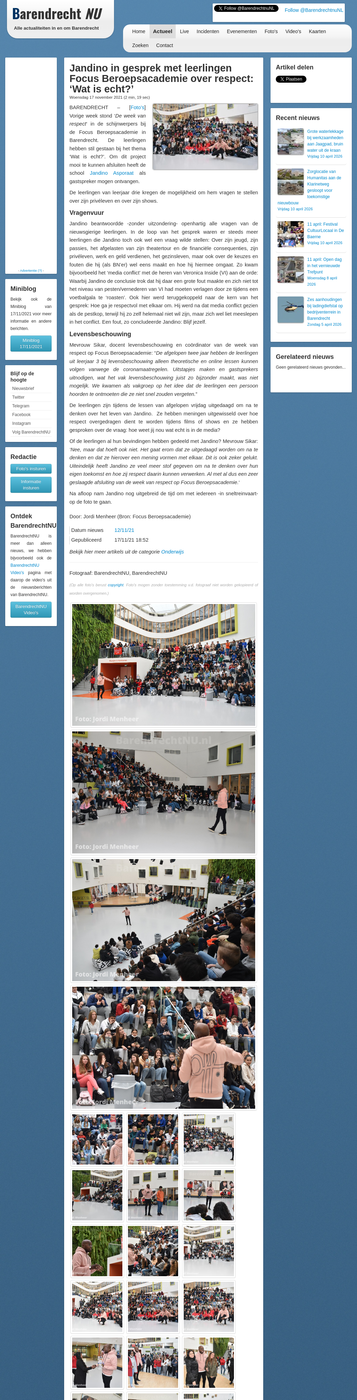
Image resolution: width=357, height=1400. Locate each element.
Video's (293, 31)
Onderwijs (172, 552)
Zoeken (140, 45)
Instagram (21, 423)
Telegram (20, 406)
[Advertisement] (31, 163)
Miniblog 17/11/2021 (31, 343)
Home (138, 31)
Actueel (163, 31)
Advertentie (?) (31, 270)
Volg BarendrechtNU (31, 432)
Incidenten (208, 31)
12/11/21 (124, 530)
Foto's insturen (31, 468)
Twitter (18, 397)
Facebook (21, 414)
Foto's (271, 31)
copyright (115, 585)
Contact (164, 45)
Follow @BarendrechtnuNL (314, 10)
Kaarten (317, 31)
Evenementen (242, 31)
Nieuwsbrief (23, 388)
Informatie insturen (31, 484)
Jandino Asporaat (112, 173)
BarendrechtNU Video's (31, 609)
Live (184, 31)
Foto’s (138, 107)
